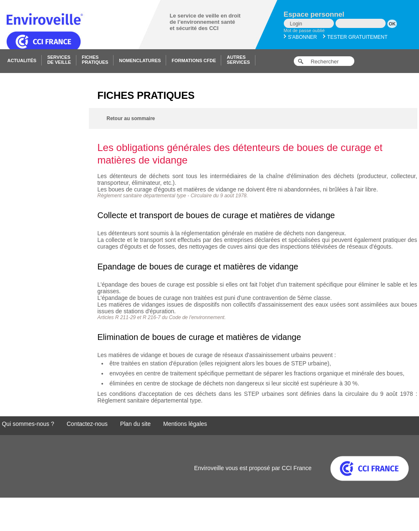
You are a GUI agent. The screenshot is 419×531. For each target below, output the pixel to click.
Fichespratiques (95, 60)
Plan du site (135, 423)
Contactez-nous (87, 423)
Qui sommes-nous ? (28, 423)
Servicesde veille (59, 60)
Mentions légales (185, 423)
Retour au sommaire (130, 118)
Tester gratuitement (355, 37)
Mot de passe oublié (304, 30)
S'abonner (300, 37)
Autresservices (238, 60)
